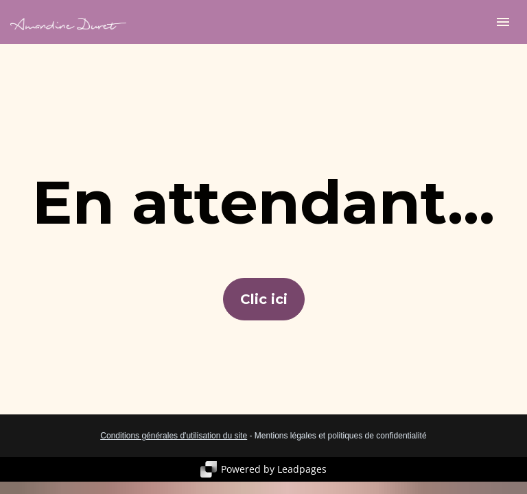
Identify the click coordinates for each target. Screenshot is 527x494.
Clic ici (264, 299)
